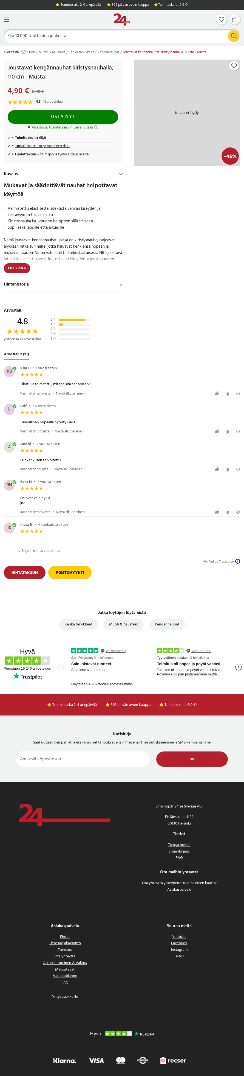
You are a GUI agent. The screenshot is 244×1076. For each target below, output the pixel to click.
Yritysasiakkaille (65, 997)
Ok (192, 759)
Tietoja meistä (179, 845)
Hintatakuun (25, 572)
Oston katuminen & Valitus (65, 963)
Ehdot (65, 937)
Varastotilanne (65, 976)
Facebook (179, 943)
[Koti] (122, 19)
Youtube (179, 937)
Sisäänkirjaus (179, 851)
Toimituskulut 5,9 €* (173, 5)
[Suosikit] (221, 19)
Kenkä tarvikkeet (81, 52)
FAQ (179, 858)
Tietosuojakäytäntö (65, 943)
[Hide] (121, 174)
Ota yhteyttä (65, 956)
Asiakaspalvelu (179, 890)
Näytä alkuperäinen (70, 393)
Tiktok (179, 956)
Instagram (179, 950)
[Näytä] (121, 284)
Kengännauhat (108, 52)
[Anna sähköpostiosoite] (83, 759)
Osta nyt (63, 117)
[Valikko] (6, 20)
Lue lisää (17, 268)
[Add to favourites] (234, 66)
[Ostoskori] (235, 19)
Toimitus (65, 950)
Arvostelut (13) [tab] (16, 354)
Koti (32, 52)
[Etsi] (122, 36)
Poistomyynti (70, 572)
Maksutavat (65, 969)
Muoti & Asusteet (52, 52)
